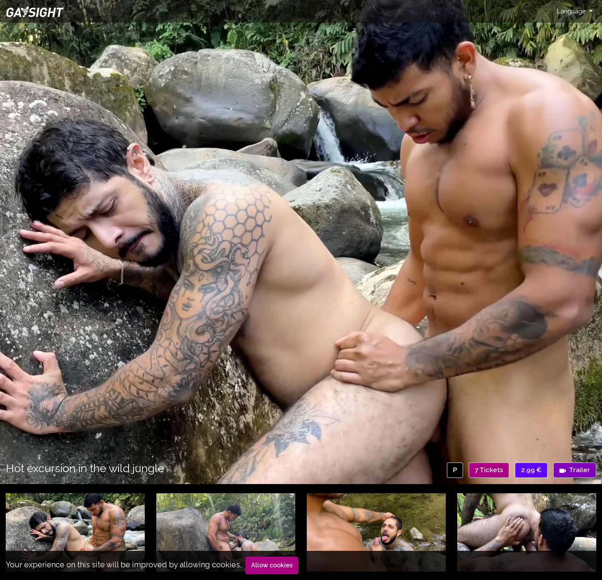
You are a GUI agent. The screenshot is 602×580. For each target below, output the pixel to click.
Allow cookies (272, 565)
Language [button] (572, 11)
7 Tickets (489, 470)
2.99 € (531, 470)
